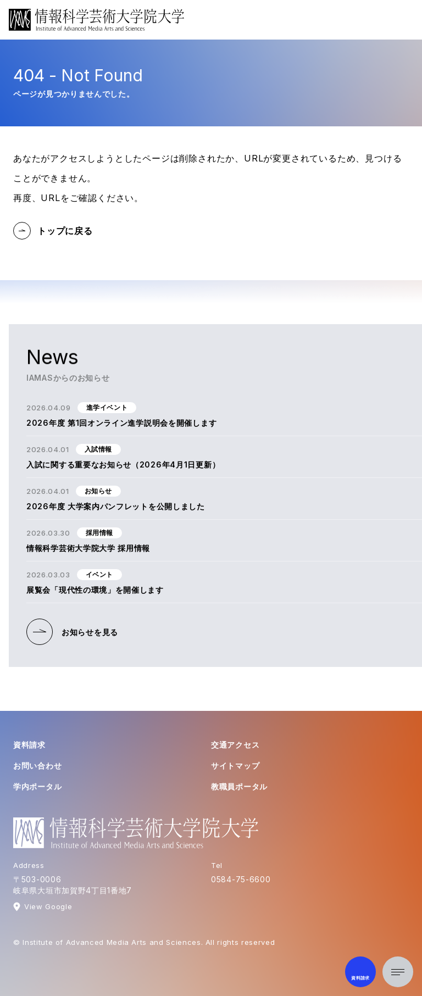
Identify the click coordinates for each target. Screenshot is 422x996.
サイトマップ (235, 765)
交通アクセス (235, 744)
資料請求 (29, 744)
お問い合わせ (37, 765)
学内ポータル (37, 786)
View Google (48, 906)
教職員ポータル (239, 786)
